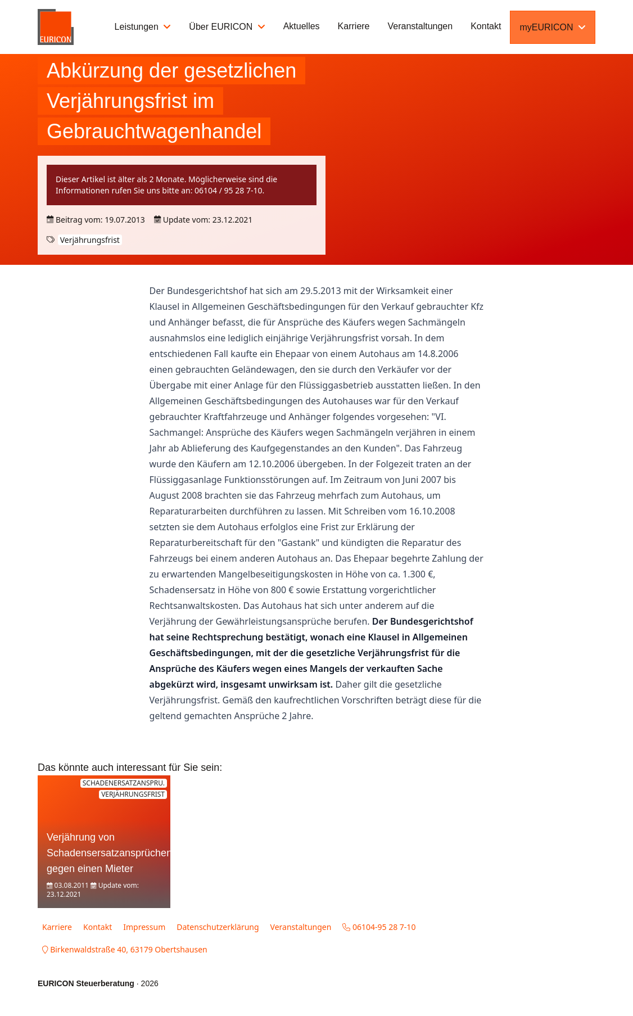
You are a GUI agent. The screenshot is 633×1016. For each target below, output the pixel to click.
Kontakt (486, 26)
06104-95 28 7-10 (378, 927)
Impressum (144, 927)
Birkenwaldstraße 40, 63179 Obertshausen (124, 949)
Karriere (354, 26)
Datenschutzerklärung (218, 927)
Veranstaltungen (420, 26)
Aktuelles (301, 26)
